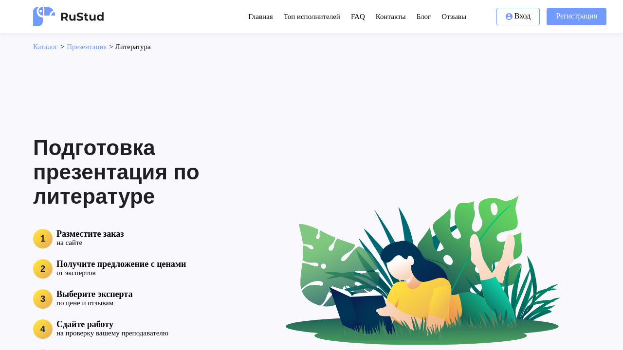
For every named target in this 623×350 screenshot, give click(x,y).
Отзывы (453, 16)
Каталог (45, 47)
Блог (424, 16)
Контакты (391, 16)
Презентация (87, 47)
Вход (518, 16)
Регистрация (576, 16)
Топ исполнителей (312, 16)
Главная (260, 16)
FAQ (358, 16)
